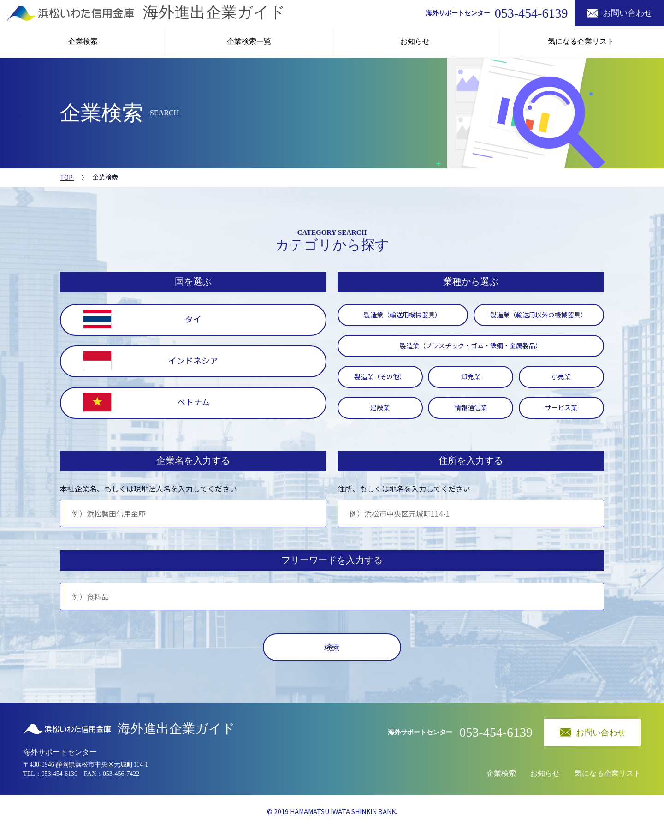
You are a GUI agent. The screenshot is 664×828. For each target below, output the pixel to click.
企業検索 (83, 42)
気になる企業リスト (581, 42)
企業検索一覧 (249, 42)
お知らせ (415, 42)
